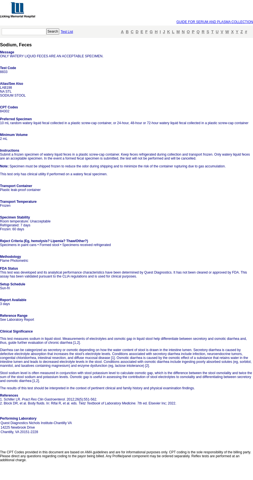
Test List (67, 32)
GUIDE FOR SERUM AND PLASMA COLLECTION (214, 22)
